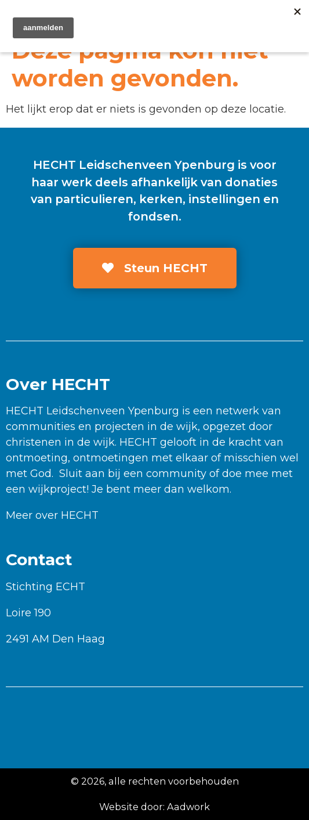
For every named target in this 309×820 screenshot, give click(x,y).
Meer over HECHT (52, 515)
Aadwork (188, 806)
